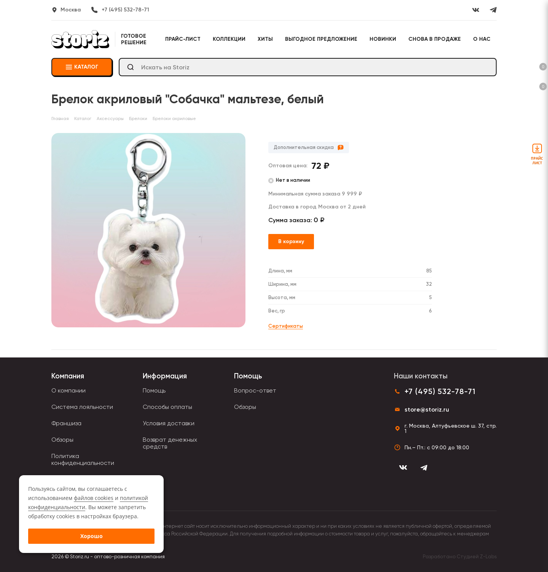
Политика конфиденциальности (82, 459)
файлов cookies (93, 498)
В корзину (291, 241)
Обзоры (62, 439)
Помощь (154, 390)
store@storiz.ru (427, 409)
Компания (67, 376)
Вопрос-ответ (255, 390)
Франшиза (66, 423)
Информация (165, 376)
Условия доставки (168, 423)
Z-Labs (488, 556)
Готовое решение (134, 39)
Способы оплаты (167, 406)
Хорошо (91, 536)
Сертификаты (285, 326)
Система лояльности (82, 406)
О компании (68, 390)
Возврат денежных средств (170, 443)
